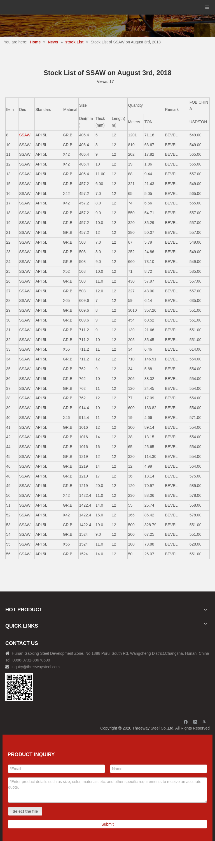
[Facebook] (185, 721)
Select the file (25, 811)
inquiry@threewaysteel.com (35, 667)
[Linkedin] (195, 721)
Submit (107, 824)
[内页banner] (107, 26)
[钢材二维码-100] (19, 687)
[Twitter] (204, 721)
